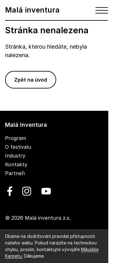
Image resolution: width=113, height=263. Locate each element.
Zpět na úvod (30, 80)
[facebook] (9, 191)
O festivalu (18, 147)
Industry (15, 156)
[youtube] (45, 191)
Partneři (15, 173)
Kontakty (16, 164)
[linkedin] (26, 191)
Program (15, 138)
